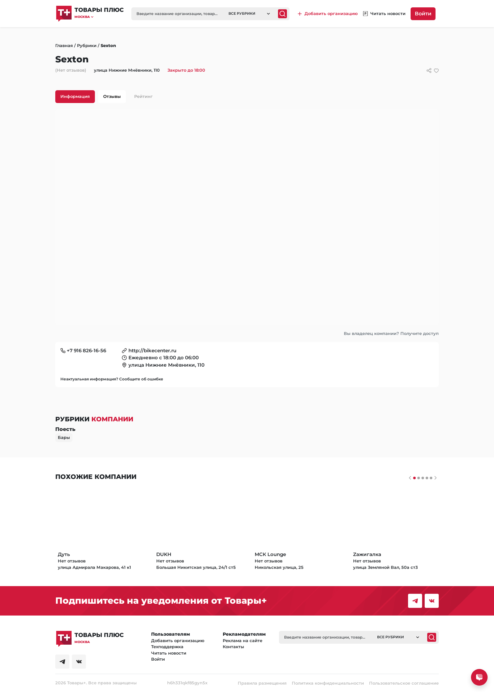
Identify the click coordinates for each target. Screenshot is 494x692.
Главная (64, 45)
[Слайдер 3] (427, 478)
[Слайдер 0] (414, 478)
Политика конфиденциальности (328, 683)
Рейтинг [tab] (143, 96)
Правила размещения (262, 683)
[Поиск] (282, 13)
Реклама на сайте (242, 640)
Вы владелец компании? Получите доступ (391, 333)
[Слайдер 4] (431, 478)
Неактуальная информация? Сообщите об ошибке (111, 379)
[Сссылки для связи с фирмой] (429, 70)
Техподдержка (167, 646)
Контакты (233, 646)
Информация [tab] (75, 96)
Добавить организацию (178, 640)
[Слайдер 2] (422, 478)
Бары (64, 437)
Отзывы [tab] (112, 96)
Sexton (108, 45)
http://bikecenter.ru (152, 350)
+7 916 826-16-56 (86, 350)
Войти (423, 14)
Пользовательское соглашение (404, 683)
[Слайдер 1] (418, 478)
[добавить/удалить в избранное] (436, 70)
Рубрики (86, 45)
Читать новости (168, 653)
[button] (99, 16)
